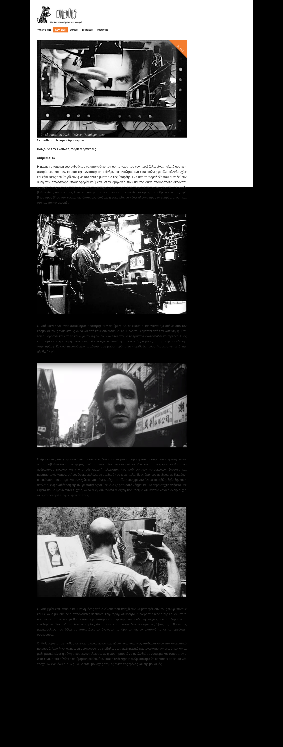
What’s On (44, 29)
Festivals (102, 29)
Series (74, 29)
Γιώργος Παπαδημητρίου (89, 134)
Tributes (87, 29)
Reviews (60, 29)
